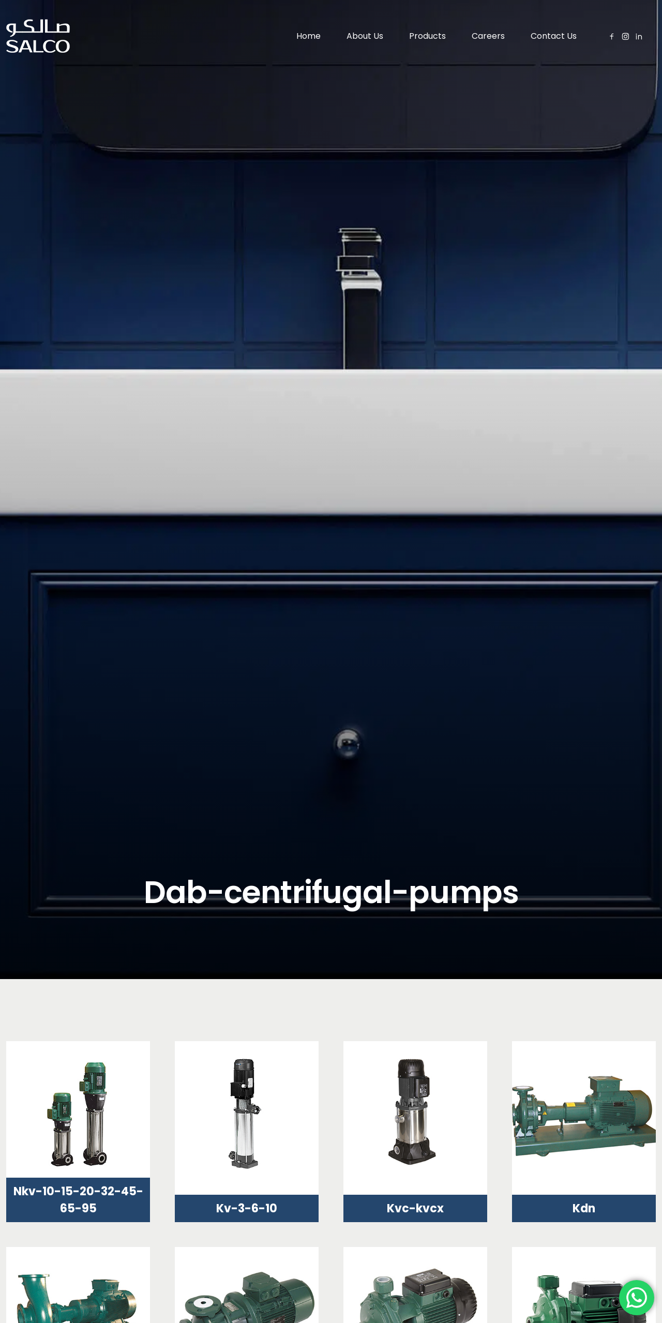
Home (308, 36)
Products (427, 36)
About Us (365, 36)
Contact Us (554, 36)
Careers (488, 36)
